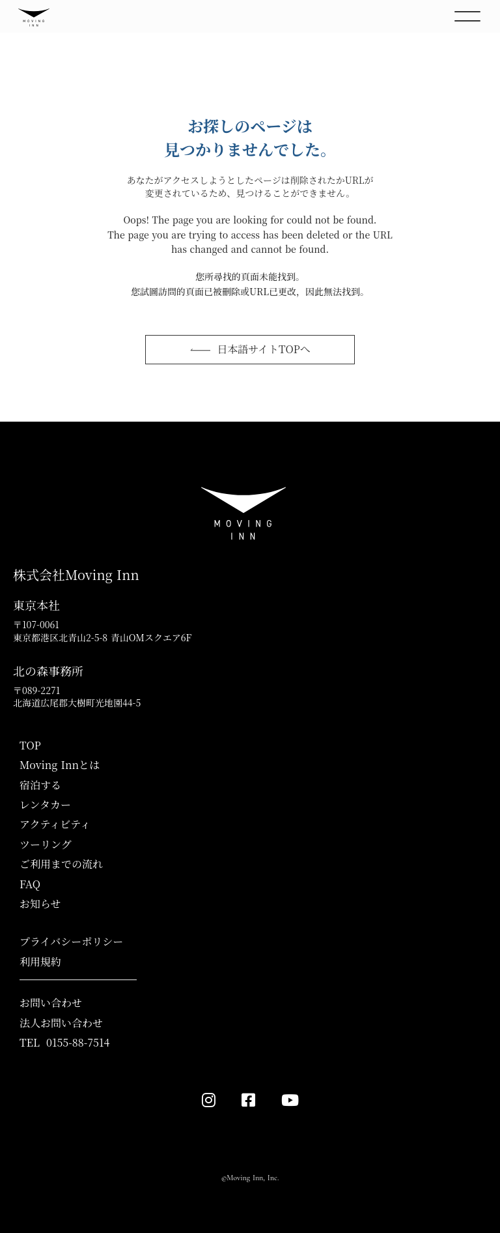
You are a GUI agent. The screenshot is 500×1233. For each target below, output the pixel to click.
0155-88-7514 (77, 1043)
